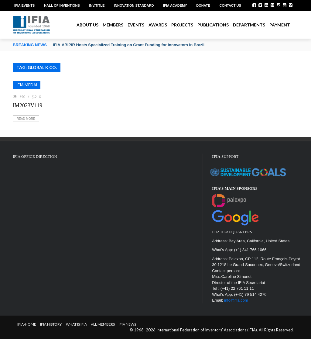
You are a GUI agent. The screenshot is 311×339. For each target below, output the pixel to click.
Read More (26, 118)
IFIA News (127, 324)
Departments (249, 24)
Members (113, 24)
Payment (279, 24)
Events (136, 24)
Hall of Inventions (62, 5)
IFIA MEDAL (27, 84)
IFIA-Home (26, 324)
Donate (203, 5)
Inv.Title (96, 5)
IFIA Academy (175, 5)
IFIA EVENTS (24, 5)
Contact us (230, 5)
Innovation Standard (134, 5)
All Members (103, 324)
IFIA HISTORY (51, 324)
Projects (182, 24)
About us (87, 24)
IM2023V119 (27, 105)
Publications (213, 24)
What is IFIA (76, 324)
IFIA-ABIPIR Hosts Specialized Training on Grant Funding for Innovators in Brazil (128, 45)
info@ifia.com (236, 300)
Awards (158, 24)
